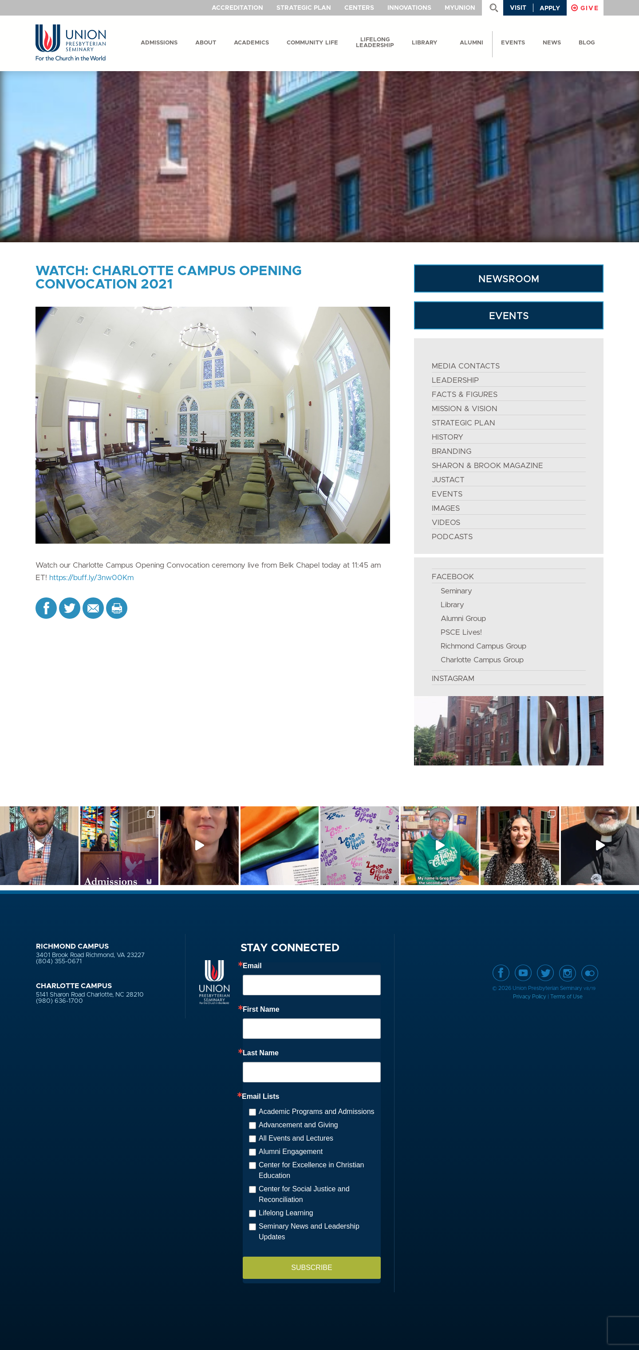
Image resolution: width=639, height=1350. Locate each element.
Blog (587, 43)
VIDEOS (446, 522)
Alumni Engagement (291, 1151)
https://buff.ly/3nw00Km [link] (91, 577)
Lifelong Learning (286, 1213)
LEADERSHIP (455, 380)
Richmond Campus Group (483, 646)
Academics (251, 43)
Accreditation (237, 8)
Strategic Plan (303, 8)
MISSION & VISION (464, 409)
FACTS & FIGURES (464, 394)
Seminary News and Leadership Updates (309, 1231)
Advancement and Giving (298, 1125)
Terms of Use (566, 996)
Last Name (261, 1053)
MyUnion (460, 8)
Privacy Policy (529, 996)
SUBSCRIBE (311, 1267)
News (552, 43)
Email (252, 965)
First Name (261, 1009)
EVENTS (509, 316)
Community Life (312, 43)
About (205, 43)
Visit (518, 8)
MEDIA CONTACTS (466, 366)
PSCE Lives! (461, 632)
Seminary (456, 591)
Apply (550, 8)
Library (425, 43)
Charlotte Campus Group (482, 660)
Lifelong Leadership (375, 42)
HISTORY (447, 437)
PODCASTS (452, 537)
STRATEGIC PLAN (463, 423)
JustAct (448, 480)
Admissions (159, 43)
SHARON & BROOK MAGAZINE (487, 465)
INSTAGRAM (453, 678)
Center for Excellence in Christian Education (311, 1170)
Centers (359, 8)
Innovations (409, 8)
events (513, 43)
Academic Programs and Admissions (317, 1111)
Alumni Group (463, 618)
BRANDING (451, 451)
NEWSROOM (508, 279)
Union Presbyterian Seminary (71, 42)
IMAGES (446, 508)
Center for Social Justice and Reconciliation (304, 1194)
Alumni (471, 43)
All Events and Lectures (296, 1138)
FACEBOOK (453, 577)
